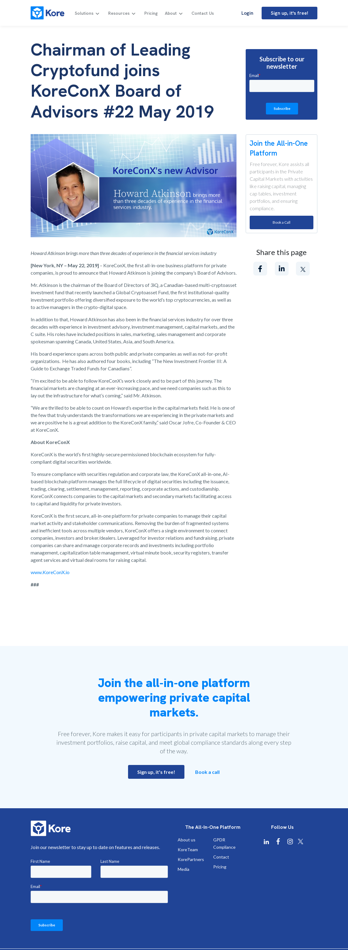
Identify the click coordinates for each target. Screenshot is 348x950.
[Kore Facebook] (278, 841)
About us (186, 839)
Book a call (207, 772)
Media (183, 869)
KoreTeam (188, 849)
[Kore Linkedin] (266, 841)
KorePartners (191, 859)
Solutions (84, 13)
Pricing (151, 13)
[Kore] (47, 13)
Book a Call (281, 222)
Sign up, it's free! (289, 13)
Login (247, 13)
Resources (119, 13)
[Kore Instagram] (290, 841)
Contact (221, 856)
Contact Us (202, 13)
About (171, 13)
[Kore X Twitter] (300, 841)
